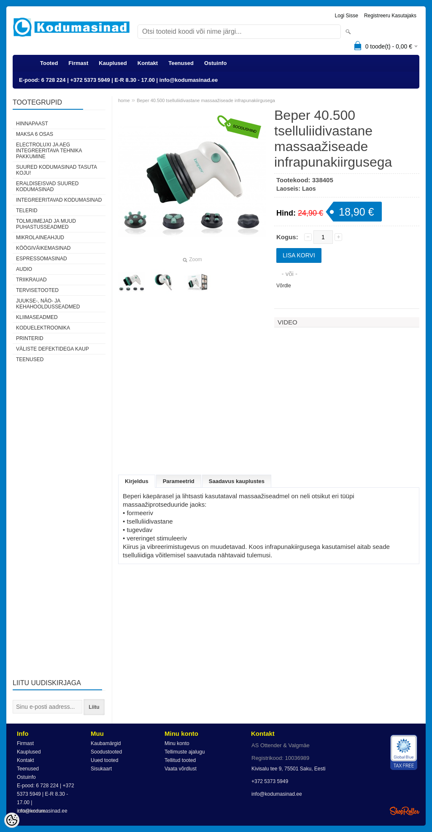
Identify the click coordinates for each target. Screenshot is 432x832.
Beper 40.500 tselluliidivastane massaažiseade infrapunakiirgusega (206, 100)
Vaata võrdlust (181, 769)
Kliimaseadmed (37, 317)
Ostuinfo (215, 63)
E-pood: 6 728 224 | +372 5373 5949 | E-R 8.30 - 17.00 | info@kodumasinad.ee (118, 80)
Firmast (78, 63)
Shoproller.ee (404, 811)
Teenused (181, 63)
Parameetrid (178, 481)
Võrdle (283, 286)
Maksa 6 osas (34, 134)
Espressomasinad (41, 259)
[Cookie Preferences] (11, 820)
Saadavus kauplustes (237, 481)
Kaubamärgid (106, 743)
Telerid (27, 210)
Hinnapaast (32, 124)
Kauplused (113, 63)
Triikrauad (31, 280)
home (124, 100)
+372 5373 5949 (269, 781)
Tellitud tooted (180, 760)
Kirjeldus (136, 481)
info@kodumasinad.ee (276, 794)
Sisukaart (101, 769)
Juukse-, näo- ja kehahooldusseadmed (48, 304)
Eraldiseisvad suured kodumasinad (47, 186)
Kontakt (148, 63)
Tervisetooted (37, 290)
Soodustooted (106, 752)
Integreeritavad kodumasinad (59, 200)
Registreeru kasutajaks (390, 16)
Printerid (29, 338)
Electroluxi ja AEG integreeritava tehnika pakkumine (49, 150)
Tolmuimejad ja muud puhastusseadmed (46, 224)
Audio (24, 269)
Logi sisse (346, 16)
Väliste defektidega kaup (52, 349)
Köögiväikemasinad (43, 248)
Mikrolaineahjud (40, 237)
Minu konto (177, 743)
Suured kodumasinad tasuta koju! (56, 170)
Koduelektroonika (43, 328)
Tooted (49, 63)
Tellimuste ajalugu (185, 752)
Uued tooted (104, 760)
